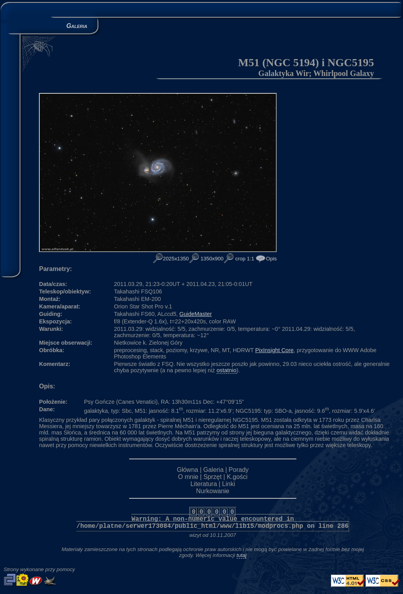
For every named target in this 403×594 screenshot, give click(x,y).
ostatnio (226, 370)
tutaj (241, 555)
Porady (239, 469)
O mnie (188, 476)
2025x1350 (176, 259)
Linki (228, 484)
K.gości (237, 476)
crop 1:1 (244, 259)
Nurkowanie (212, 491)
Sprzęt (212, 476)
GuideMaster (195, 314)
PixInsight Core (274, 350)
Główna (187, 469)
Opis (271, 259)
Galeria (213, 469)
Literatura (203, 484)
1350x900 (211, 259)
